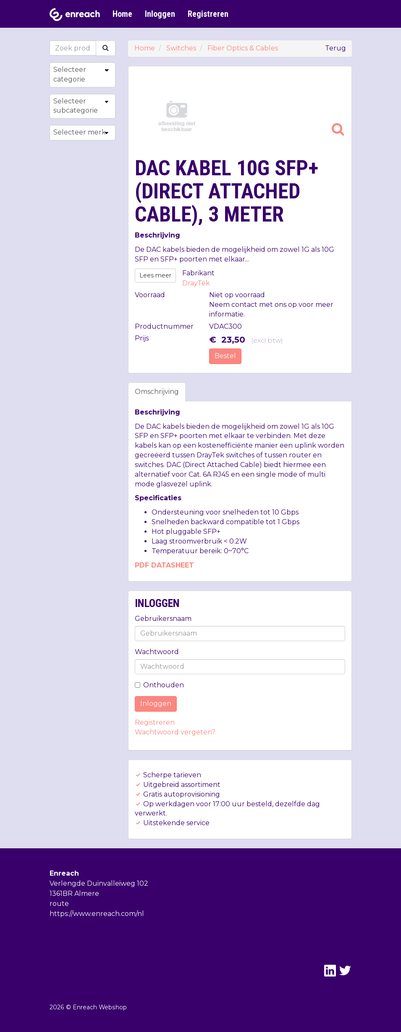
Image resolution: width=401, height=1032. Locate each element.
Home (122, 14)
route (59, 904)
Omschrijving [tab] (157, 392)
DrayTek (196, 283)
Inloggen (160, 14)
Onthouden (159, 685)
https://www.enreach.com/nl (97, 914)
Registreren (208, 14)
